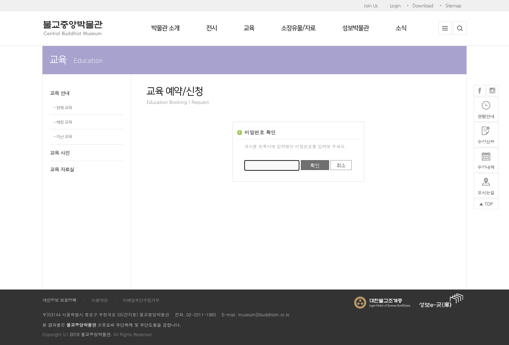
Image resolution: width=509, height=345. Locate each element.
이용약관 (100, 300)
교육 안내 (60, 93)
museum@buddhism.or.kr (263, 314)
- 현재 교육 (62, 107)
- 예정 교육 (62, 122)
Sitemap (453, 5)
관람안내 (486, 116)
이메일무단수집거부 (141, 300)
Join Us (371, 5)
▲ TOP (486, 204)
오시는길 (486, 192)
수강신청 (486, 142)
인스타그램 (492, 90)
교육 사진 (60, 152)
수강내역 (486, 167)
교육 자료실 (62, 169)
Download (423, 5)
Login (395, 5)
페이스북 (480, 90)
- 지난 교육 (62, 136)
